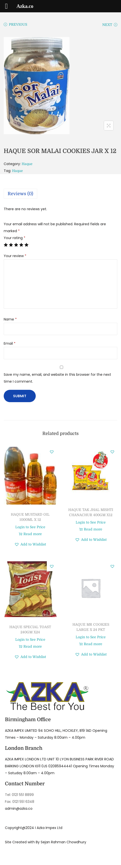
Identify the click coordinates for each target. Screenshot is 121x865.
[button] (52, 452)
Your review (15, 255)
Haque (27, 164)
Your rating (14, 237)
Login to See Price (30, 527)
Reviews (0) (20, 193)
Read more (30, 534)
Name (10, 319)
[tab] (60, 194)
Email (10, 343)
